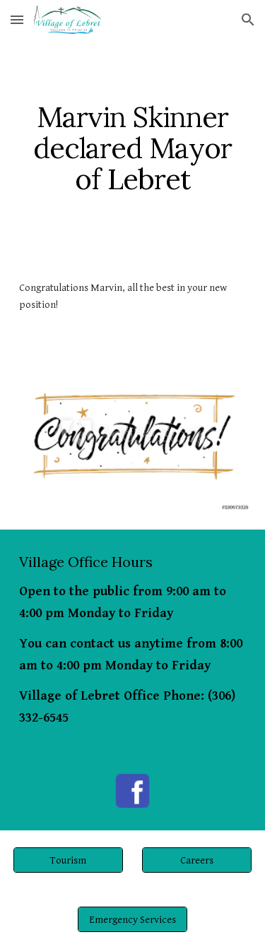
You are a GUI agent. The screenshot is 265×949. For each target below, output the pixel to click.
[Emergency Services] (132, 919)
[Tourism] (68, 860)
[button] (17, 19)
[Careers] (197, 860)
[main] (132, 148)
